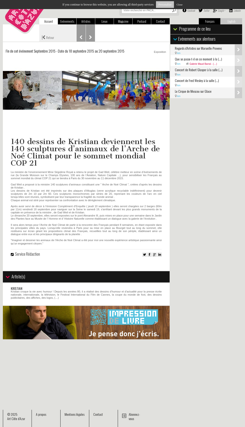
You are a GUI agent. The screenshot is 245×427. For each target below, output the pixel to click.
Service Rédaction (27, 254)
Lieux (104, 21)
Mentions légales (74, 414)
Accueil (48, 21)
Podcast (141, 21)
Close (180, 4)
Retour (48, 37)
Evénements (67, 21)
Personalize (165, 4)
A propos (41, 414)
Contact (160, 21)
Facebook (191, 10)
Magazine (123, 21)
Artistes (85, 21)
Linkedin (237, 10)
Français (209, 21)
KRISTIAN (16, 288)
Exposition (160, 51)
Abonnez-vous (134, 416)
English (231, 21)
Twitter (206, 10)
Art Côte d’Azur (16, 418)
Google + (221, 10)
